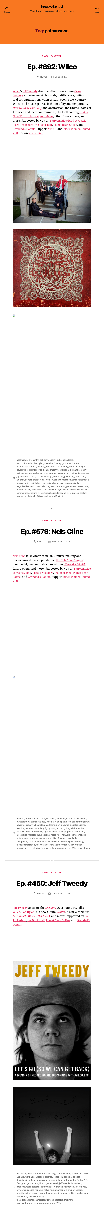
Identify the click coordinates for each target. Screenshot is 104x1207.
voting (65, 733)
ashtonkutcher (63, 1062)
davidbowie (22, 1068)
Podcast (56, 56)
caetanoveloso (38, 707)
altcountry (34, 401)
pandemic (61, 427)
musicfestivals (72, 424)
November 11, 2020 (61, 482)
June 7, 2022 (61, 77)
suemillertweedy (36, 1084)
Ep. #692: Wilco (52, 66)
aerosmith (22, 1062)
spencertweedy (24, 729)
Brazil (70, 703)
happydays (63, 414)
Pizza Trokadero (37, 125)
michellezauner (38, 424)
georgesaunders (35, 1071)
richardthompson (60, 1081)
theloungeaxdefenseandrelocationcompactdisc (40, 1088)
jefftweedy (46, 417)
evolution (65, 411)
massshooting (23, 424)
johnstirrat (82, 1071)
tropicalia (33, 733)
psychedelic (23, 726)
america (21, 703)
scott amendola (49, 726)
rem (44, 430)
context (32, 408)
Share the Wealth (75, 505)
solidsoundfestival (79, 430)
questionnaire (23, 1081)
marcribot (21, 720)
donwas (84, 710)
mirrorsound (45, 720)
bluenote (62, 703)
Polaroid (79, 723)
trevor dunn (22, 733)
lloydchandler (32, 421)
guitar (83, 713)
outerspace (37, 723)
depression (42, 1068)
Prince (20, 430)
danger (81, 408)
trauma (20, 437)
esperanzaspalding (51, 713)
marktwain (70, 1075)
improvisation (38, 716)
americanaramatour (37, 1062)
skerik (78, 726)
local (42, 421)
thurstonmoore (80, 729)
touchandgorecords (26, 1091)
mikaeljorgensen (56, 424)
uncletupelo (30, 437)
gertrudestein (36, 414)
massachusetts (69, 421)
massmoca (83, 421)
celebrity (49, 404)
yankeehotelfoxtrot (54, 437)
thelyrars (69, 1088)
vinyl (59, 733)
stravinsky (34, 434)
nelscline (45, 427)
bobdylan (39, 404)
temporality (63, 434)
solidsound (22, 1084)
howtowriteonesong (80, 414)
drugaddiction (56, 1068)
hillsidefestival (24, 716)
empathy (55, 411)
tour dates (59, 117)
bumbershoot (23, 707)
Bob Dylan (29, 800)
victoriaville (50, 733)
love (48, 421)
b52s (59, 401)
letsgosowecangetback (28, 1075)
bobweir (86, 1062)
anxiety (51, 1062)
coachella (58, 1065)
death (46, 411)
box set (32, 117)
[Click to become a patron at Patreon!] (30, 1171)
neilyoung (35, 427)
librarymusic (47, 1075)
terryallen (74, 434)
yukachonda (23, 736)
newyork (77, 720)
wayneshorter (77, 733)
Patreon (70, 121)
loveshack (56, 421)
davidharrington (71, 710)
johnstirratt (81, 417)
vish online (57, 134)
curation (73, 408)
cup (46, 710)
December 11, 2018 (61, 782)
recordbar (46, 1081)
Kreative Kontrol (52, 6)
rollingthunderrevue (79, 1081)
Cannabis (30, 1065)
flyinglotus (67, 713)
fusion (77, 713)
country (41, 408)
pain (53, 427)
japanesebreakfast (26, 417)
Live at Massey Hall (26, 514)
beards (53, 703)
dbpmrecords (36, 411)
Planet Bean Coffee (25, 518)
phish (71, 723)
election (37, 713)
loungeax (59, 1075)
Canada (20, 1065)
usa (41, 733)
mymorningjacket (25, 1078)
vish (45, 77)
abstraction (22, 401)
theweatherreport (63, 729)
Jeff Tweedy (31, 92)
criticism (50, 408)
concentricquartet (26, 710)
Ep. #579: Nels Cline (52, 472)
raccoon (35, 1081)
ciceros (48, 1065)
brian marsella (81, 703)
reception (36, 430)
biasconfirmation (25, 404)
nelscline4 (67, 720)
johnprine (70, 417)
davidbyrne (22, 411)
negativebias (23, 427)
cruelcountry (62, 408)
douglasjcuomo (24, 713)
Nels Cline (19, 497)
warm (53, 1091)
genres (24, 414)
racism (27, 430)
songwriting (22, 434)
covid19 (40, 710)
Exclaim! (82, 1068)
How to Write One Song (28, 108)
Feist (24, 1071)
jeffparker (85, 716)
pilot (69, 1078)
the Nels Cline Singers (70, 501)
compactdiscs (65, 707)
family (85, 411)
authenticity (50, 401)
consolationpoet (72, 1065)
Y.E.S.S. (69, 129)
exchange (76, 411)
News (45, 56)
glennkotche (50, 414)
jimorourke (58, 417)
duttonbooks (70, 1068)
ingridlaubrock (66, 716)
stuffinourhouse (48, 434)
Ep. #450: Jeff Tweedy (52, 771)
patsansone (84, 427)
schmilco (52, 430)
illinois (48, 1071)
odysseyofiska (24, 723)
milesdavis (32, 720)
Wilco (17, 92)
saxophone (35, 726)
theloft (83, 434)
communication (71, 404)
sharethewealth (66, 726)
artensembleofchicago (37, 703)
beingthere (68, 401)
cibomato (51, 707)
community (22, 408)
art (41, 401)
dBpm (32, 1068)
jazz (38, 417)
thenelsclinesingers (43, 729)
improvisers (52, 716)
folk (18, 414)
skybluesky (63, 430)
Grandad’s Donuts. (40, 129)
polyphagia (77, 1078)
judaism (20, 421)
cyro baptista (56, 710)
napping (39, 1078)
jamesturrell (58, 1071)
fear (18, 1071)
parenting (72, 427)
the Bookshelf (58, 125)
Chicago (59, 404)
